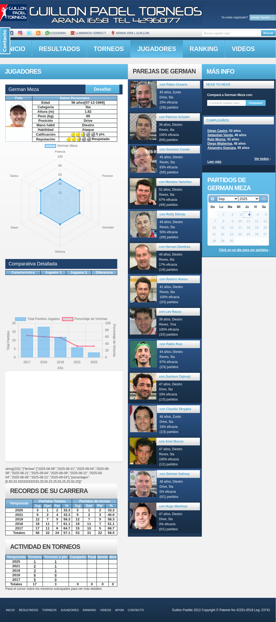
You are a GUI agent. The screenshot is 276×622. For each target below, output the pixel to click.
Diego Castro (217, 131)
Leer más (214, 162)
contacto (136, 610)
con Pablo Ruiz (171, 344)
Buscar (268, 33)
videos (243, 48)
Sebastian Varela (220, 135)
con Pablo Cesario (173, 84)
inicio (10, 610)
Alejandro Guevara (221, 148)
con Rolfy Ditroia (172, 214)
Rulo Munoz (216, 139)
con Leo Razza (170, 312)
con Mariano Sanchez (175, 182)
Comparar (256, 103)
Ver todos (261, 159)
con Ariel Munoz (171, 441)
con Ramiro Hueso (174, 279)
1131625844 (55, 33)
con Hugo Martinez (173, 506)
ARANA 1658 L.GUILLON (130, 33)
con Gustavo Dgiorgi (174, 376)
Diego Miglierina (219, 143)
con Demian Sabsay (175, 474)
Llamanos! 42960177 (88, 33)
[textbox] (231, 33)
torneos (109, 48)
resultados (59, 48)
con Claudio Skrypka (175, 409)
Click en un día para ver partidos (243, 250)
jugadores (156, 48)
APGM (119, 610)
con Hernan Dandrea (174, 247)
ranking (204, 48)
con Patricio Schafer (174, 117)
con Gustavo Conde (175, 149)
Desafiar (102, 89)
